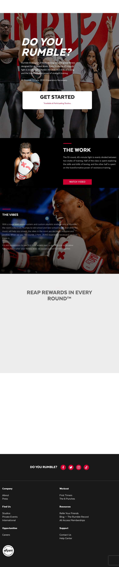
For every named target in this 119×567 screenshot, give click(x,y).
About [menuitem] (5, 493)
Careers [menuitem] (6, 533)
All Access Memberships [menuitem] (72, 518)
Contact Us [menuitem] (65, 533)
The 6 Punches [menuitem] (67, 497)
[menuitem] (8, 555)
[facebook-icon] (63, 466)
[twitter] (71, 466)
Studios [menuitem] (6, 511)
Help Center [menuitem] (66, 536)
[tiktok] (86, 466)
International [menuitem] (9, 518)
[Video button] (77, 182)
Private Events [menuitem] (10, 515)
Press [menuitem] (5, 497)
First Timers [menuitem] (66, 493)
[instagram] (78, 466)
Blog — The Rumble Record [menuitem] (74, 515)
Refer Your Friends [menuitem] (69, 511)
